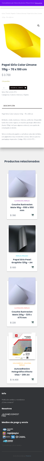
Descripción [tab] (9, 106)
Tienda (8, 13)
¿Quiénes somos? (10, 414)
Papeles (13, 13)
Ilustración (19, 201)
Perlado (25, 256)
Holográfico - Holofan (22, 363)
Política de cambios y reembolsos (13, 400)
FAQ (4, 416)
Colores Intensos (21, 13)
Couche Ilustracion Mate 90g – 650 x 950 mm (22, 207)
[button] (38, 26)
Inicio (3, 13)
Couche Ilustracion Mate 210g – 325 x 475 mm (22, 314)
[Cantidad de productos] (5, 88)
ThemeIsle (28, 456)
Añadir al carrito (16, 88)
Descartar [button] (38, 3)
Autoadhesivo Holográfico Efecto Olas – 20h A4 (22, 371)
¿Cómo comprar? (8, 402)
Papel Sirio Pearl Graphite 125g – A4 (22, 261)
